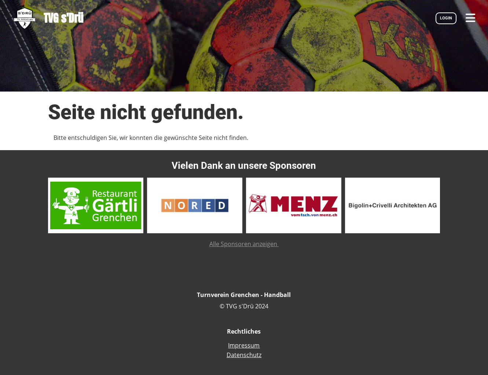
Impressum (244, 345)
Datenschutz (244, 355)
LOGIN (446, 18)
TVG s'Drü (63, 18)
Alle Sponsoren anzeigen (244, 244)
